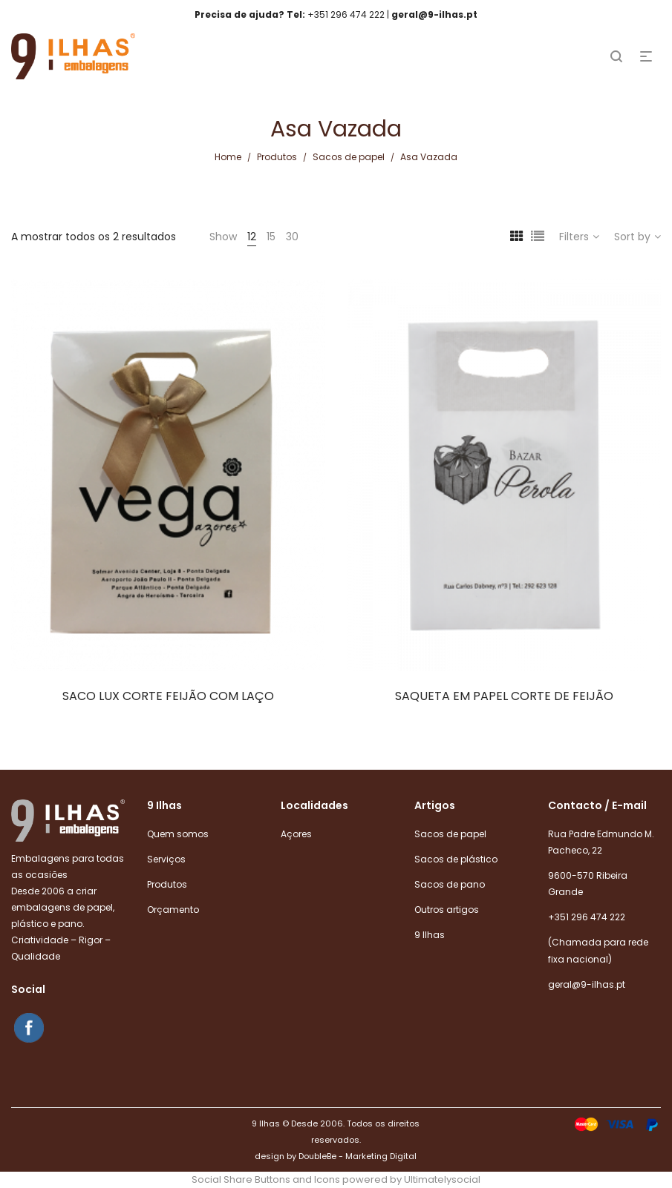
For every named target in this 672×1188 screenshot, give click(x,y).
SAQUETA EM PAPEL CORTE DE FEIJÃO (504, 695)
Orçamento (173, 909)
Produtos (277, 157)
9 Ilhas (429, 934)
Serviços (166, 859)
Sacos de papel (349, 157)
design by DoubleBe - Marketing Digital (336, 1156)
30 (292, 236)
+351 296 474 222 (586, 917)
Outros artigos (446, 909)
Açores (296, 834)
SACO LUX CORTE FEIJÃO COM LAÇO (168, 695)
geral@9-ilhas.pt (586, 984)
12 (251, 236)
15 (271, 236)
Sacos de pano (449, 884)
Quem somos (178, 834)
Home (228, 157)
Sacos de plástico (456, 859)
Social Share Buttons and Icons (266, 1179)
